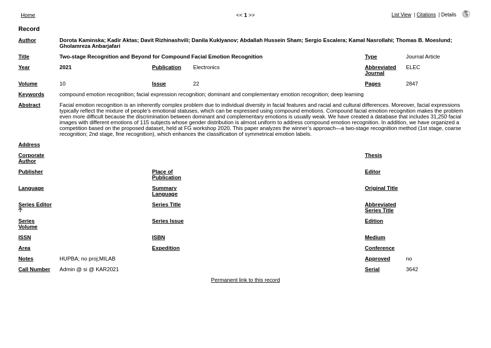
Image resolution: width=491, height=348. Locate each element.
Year (24, 67)
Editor (372, 171)
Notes (25, 258)
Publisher (30, 171)
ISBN (158, 237)
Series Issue (167, 221)
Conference (380, 248)
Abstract (29, 105)
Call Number (34, 269)
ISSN (24, 237)
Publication (166, 67)
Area (24, 248)
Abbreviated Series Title (380, 207)
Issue (159, 84)
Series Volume (28, 224)
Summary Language (165, 191)
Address (29, 144)
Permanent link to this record (245, 280)
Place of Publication (166, 174)
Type (371, 56)
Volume (28, 84)
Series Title (166, 204)
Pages (373, 84)
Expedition (165, 248)
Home (28, 15)
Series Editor (35, 204)
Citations (426, 14)
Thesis (373, 155)
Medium (375, 237)
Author (27, 40)
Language (31, 188)
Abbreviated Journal (380, 70)
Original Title (381, 188)
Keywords (31, 94)
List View (402, 14)
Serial (372, 269)
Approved (377, 258)
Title (24, 56)
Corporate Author (31, 158)
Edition (374, 221)
